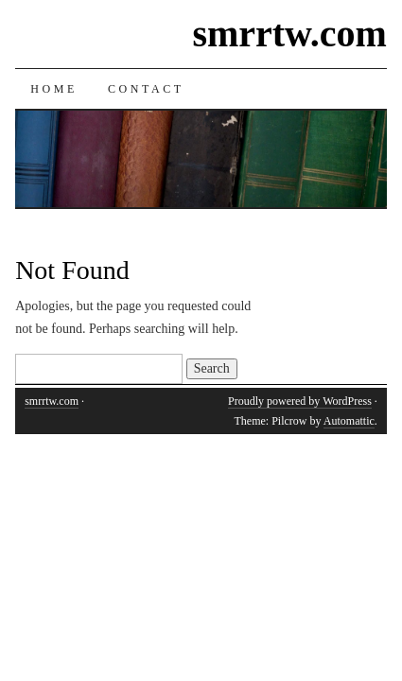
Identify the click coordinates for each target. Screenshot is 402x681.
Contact (146, 89)
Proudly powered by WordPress (300, 401)
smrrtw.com (289, 33)
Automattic (349, 421)
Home (54, 89)
